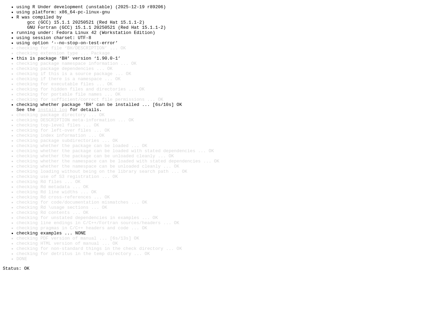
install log (52, 131)
